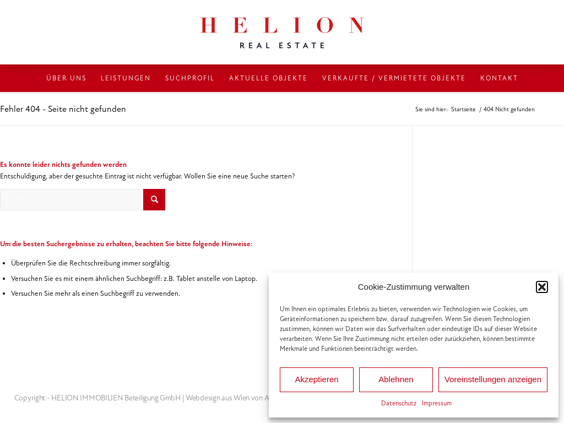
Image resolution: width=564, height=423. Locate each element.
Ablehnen (395, 379)
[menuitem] (66, 78)
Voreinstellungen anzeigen (492, 379)
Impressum (437, 403)
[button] (541, 286)
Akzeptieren (316, 379)
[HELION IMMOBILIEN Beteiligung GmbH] (282, 32)
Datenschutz (398, 403)
